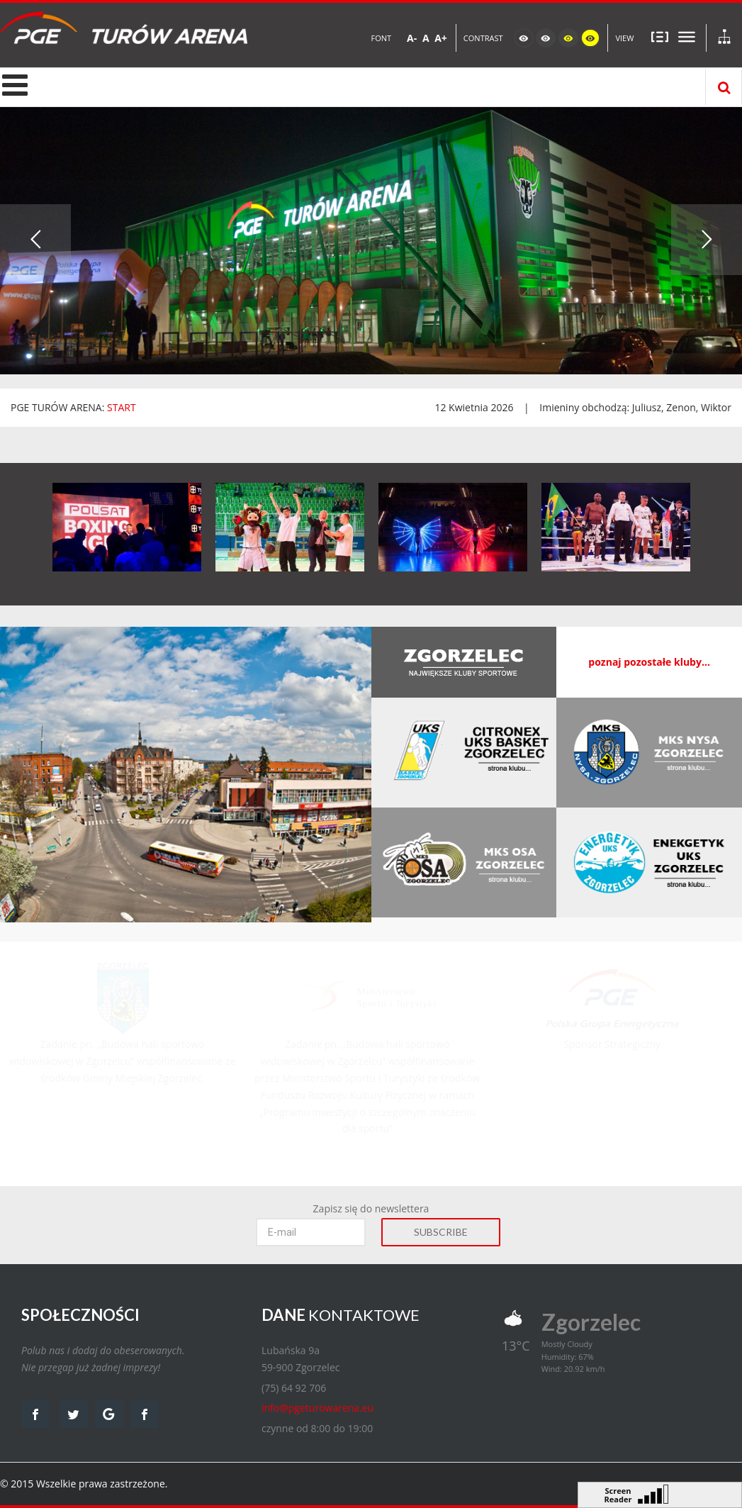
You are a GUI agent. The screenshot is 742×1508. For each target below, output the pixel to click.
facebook (35, 1414)
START (121, 407)
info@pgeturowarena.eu (317, 1407)
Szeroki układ (687, 36)
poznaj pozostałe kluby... (649, 662)
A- (412, 38)
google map (109, 1414)
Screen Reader (618, 1494)
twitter (74, 1414)
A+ (440, 38)
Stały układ (660, 36)
